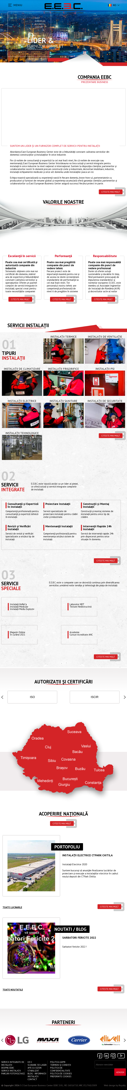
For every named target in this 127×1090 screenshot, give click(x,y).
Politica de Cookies (61, 1073)
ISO (32, 697)
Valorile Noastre (63, 202)
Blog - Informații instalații (37, 1075)
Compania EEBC (94, 77)
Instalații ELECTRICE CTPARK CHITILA (87, 855)
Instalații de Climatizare (22, 369)
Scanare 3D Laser (37, 1064)
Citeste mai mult (110, 191)
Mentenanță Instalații (59, 526)
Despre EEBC (7, 1067)
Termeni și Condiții (60, 1064)
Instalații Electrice (22, 401)
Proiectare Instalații (57, 504)
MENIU (17, 5)
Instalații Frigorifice (63, 369)
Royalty (122, 1085)
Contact (32, 1079)
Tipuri (9, 353)
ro (111, 5)
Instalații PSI (104, 369)
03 (8, 574)
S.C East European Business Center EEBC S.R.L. (42, 1085)
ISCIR (94, 697)
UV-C (30, 1062)
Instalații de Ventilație (105, 336)
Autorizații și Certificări (63, 681)
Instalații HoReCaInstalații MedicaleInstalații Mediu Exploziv (22, 606)
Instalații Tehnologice (22, 433)
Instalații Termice (63, 336)
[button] (2, 697)
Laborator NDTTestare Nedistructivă (81, 605)
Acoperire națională (63, 814)
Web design (109, 1085)
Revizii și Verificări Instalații (19, 528)
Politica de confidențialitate (60, 1069)
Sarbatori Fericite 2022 (79, 937)
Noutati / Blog (70, 929)
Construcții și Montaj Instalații (96, 505)
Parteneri (63, 1022)
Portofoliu (67, 847)
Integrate (13, 489)
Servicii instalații (28, 325)
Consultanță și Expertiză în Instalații (23, 505)
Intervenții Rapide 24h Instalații (97, 528)
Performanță (63, 256)
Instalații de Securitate (104, 401)
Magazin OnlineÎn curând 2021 (18, 633)
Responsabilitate (105, 256)
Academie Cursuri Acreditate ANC (81, 633)
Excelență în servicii (22, 256)
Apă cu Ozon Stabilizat (34, 1069)
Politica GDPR (57, 1062)
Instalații (13, 358)
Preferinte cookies (60, 1076)
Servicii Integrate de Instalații (12, 1063)
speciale (11, 588)
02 (8, 476)
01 (9, 344)
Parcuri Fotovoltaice (13, 1073)
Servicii (9, 485)
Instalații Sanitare (63, 401)
